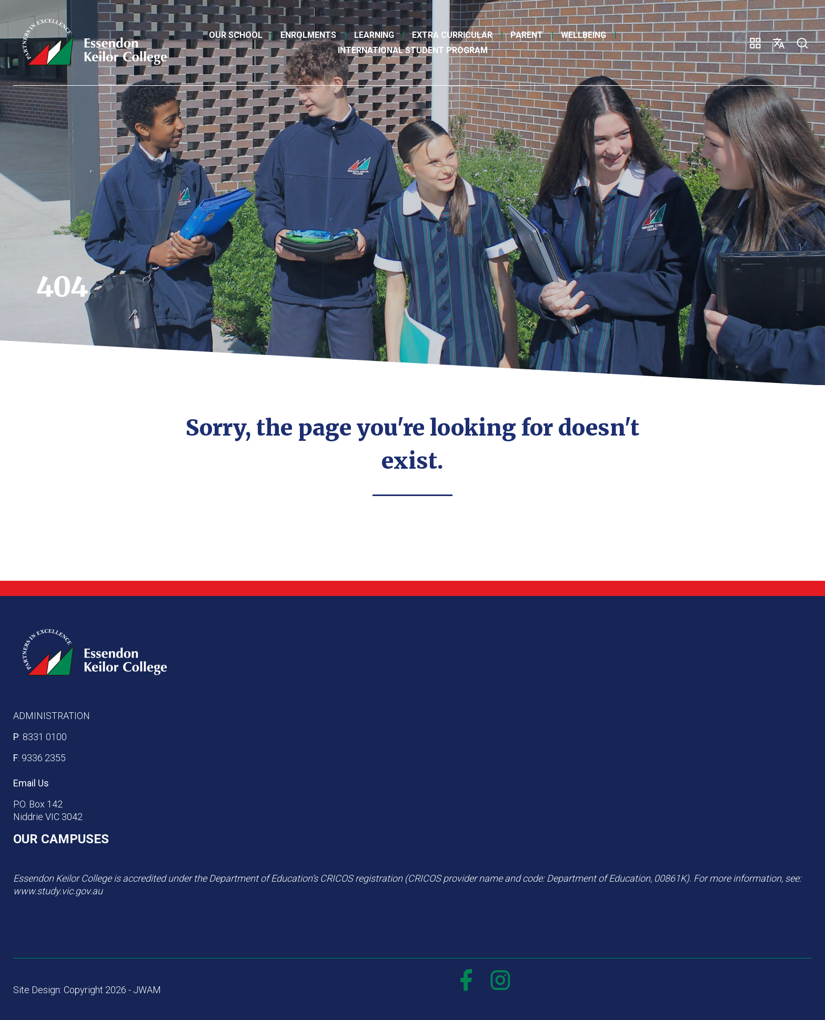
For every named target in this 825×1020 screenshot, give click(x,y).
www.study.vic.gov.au (58, 890)
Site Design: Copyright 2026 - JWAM (87, 989)
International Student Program (413, 50)
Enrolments (308, 35)
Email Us (31, 783)
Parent (526, 35)
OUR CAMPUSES (61, 839)
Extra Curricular (452, 35)
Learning (374, 35)
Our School (236, 35)
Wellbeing (583, 35)
